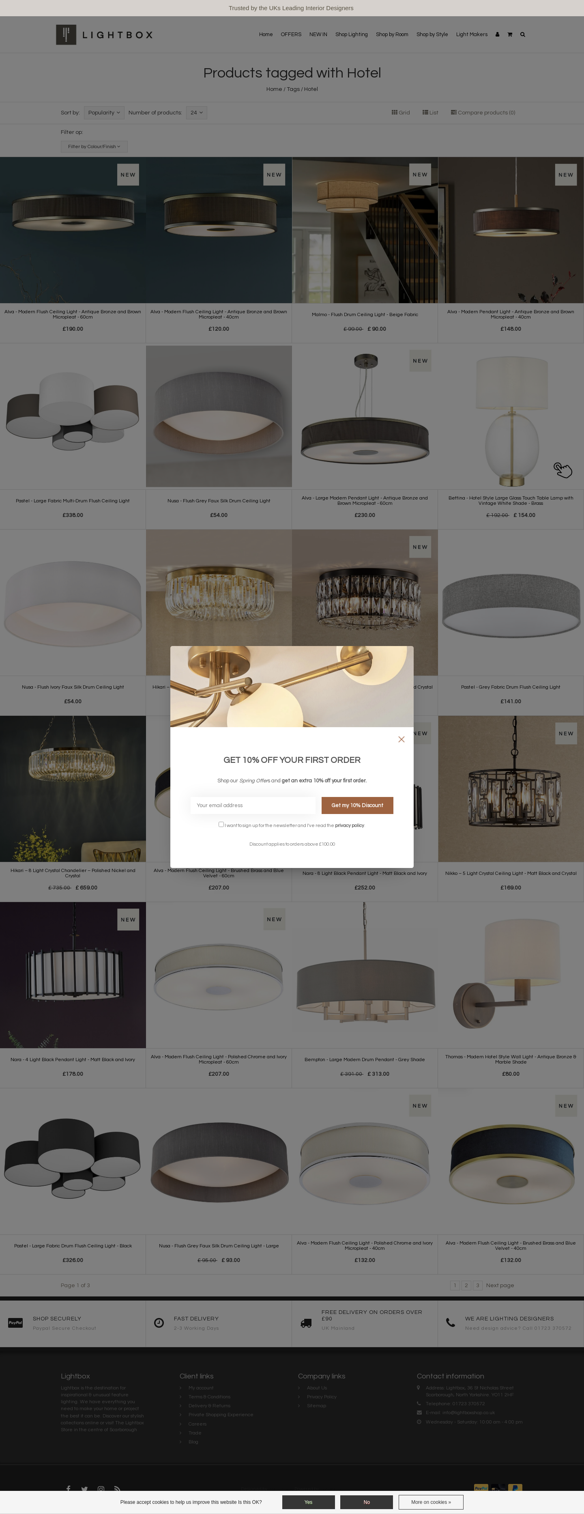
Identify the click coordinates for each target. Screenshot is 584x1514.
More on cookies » (431, 1502)
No (367, 1502)
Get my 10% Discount (357, 805)
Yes (309, 1502)
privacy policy (349, 825)
